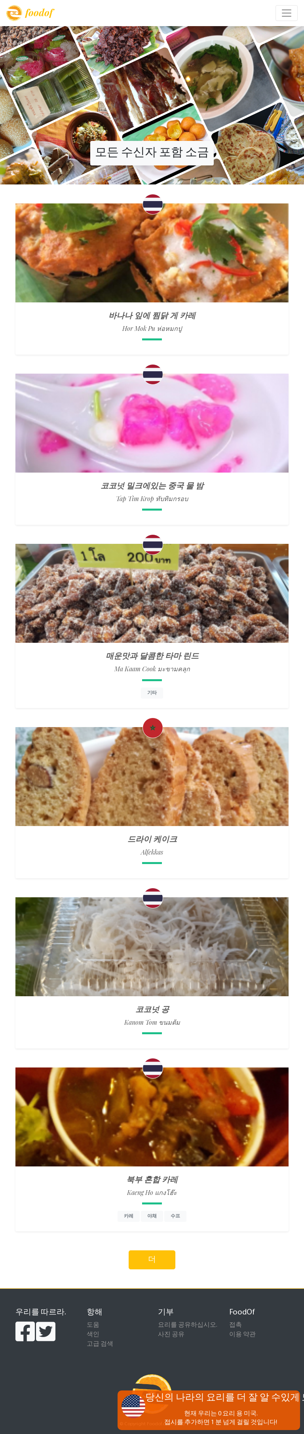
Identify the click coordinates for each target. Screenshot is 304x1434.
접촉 (235, 1325)
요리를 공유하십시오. (187, 1325)
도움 (93, 1325)
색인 (93, 1334)
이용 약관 (242, 1334)
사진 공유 (171, 1334)
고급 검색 (100, 1344)
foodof (29, 13)
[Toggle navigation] (287, 13)
